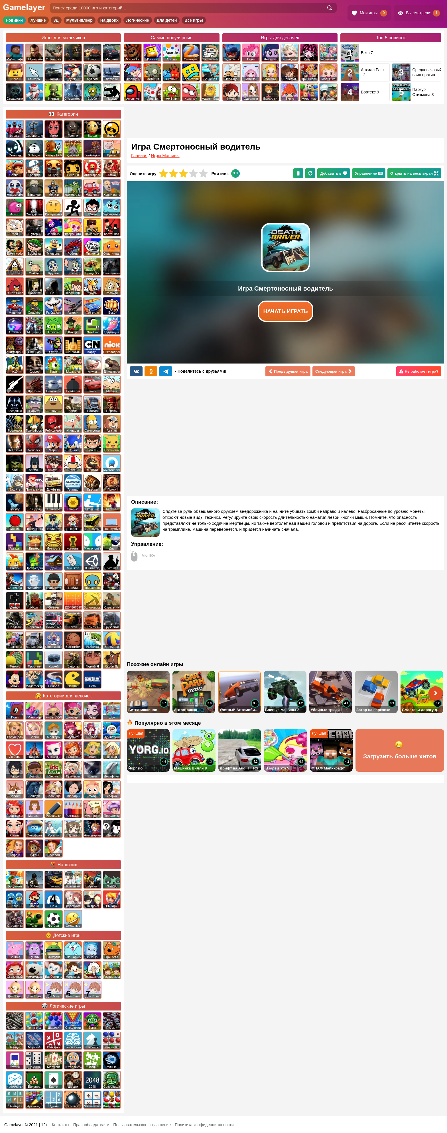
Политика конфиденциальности (204, 1124)
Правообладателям (91, 1124)
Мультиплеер (79, 20)
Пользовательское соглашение (142, 1124)
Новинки (14, 20)
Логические (137, 20)
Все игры (193, 20)
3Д (56, 20)
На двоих (109, 20)
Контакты (60, 1124)
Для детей (167, 20)
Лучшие (38, 20)
